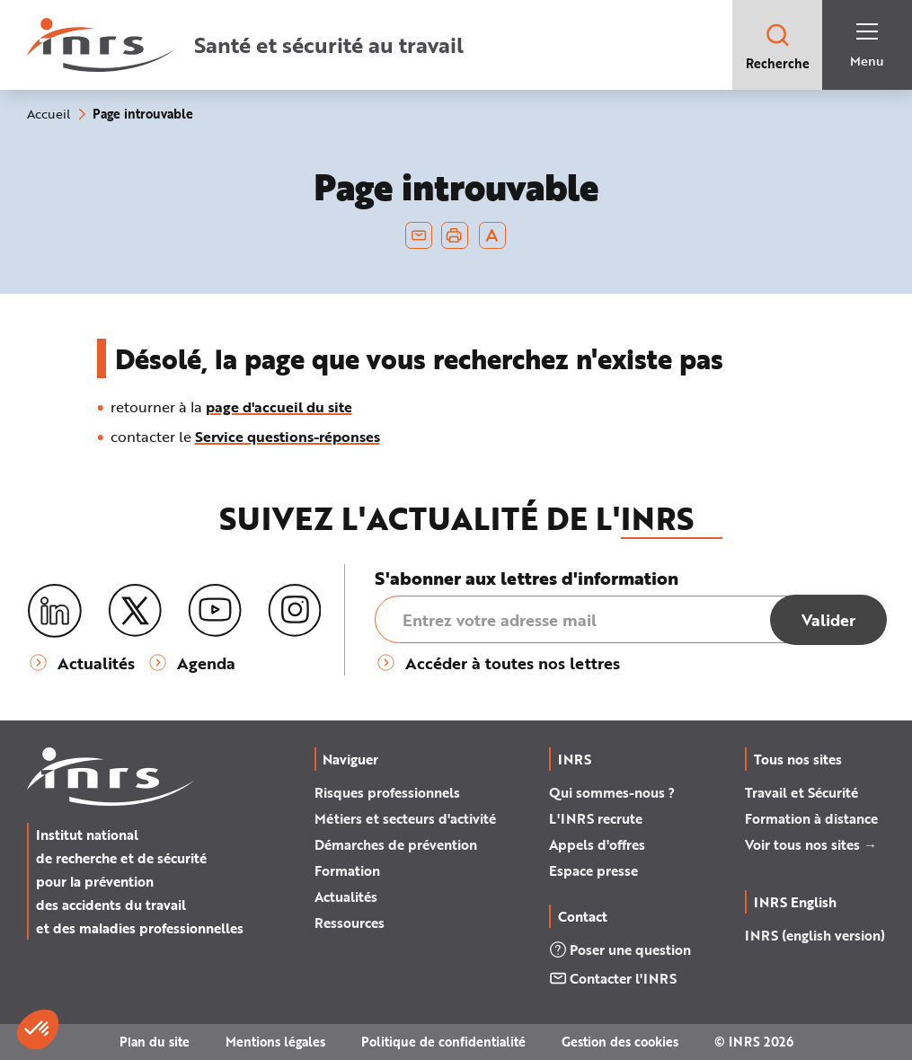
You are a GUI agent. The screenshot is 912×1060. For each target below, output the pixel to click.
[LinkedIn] (55, 611)
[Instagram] (295, 611)
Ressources (349, 922)
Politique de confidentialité (443, 1041)
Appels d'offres (597, 844)
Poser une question (620, 949)
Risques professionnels (387, 792)
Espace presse (593, 870)
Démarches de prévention (395, 844)
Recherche (778, 46)
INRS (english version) (815, 935)
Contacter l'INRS (613, 978)
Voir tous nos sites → (811, 844)
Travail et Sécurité (801, 792)
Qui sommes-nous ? (612, 792)
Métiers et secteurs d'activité (405, 818)
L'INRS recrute (595, 818)
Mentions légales (275, 1041)
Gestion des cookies (620, 1041)
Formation (347, 870)
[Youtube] (215, 611)
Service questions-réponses (287, 436)
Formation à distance (811, 818)
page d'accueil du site (279, 406)
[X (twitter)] (135, 611)
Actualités (345, 896)
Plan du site (155, 1041)
